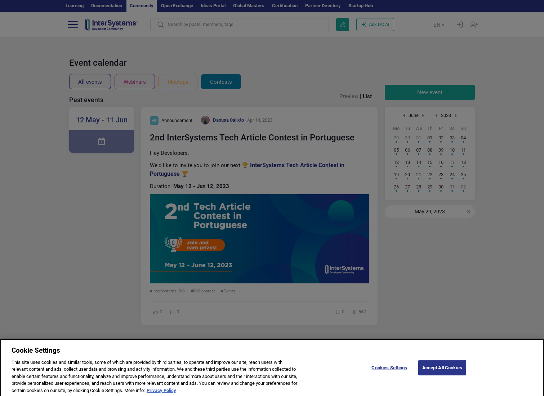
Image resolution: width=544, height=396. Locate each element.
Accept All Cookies (442, 371)
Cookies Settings (389, 371)
